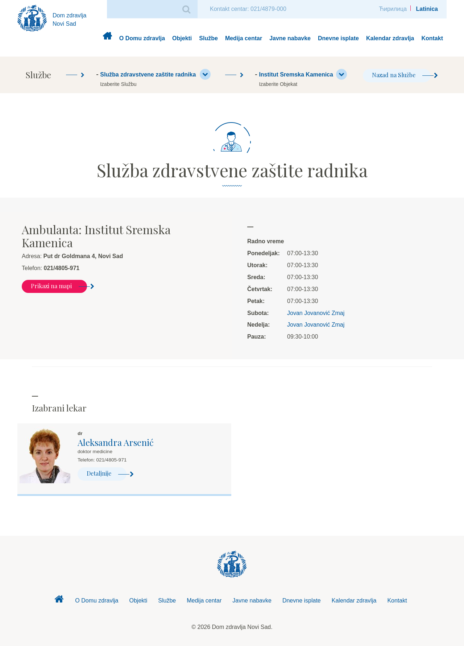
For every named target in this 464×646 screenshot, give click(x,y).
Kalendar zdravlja (390, 38)
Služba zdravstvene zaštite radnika (155, 74)
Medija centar (243, 38)
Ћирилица (393, 9)
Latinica (427, 9)
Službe (208, 38)
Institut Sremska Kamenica (303, 74)
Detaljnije (107, 473)
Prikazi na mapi (59, 286)
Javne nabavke (290, 38)
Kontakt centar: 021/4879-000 (248, 9)
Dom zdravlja (107, 38)
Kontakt (432, 38)
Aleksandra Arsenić (116, 442)
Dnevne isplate (338, 38)
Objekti (182, 38)
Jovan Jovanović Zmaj (315, 313)
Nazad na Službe (401, 75)
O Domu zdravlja (142, 38)
